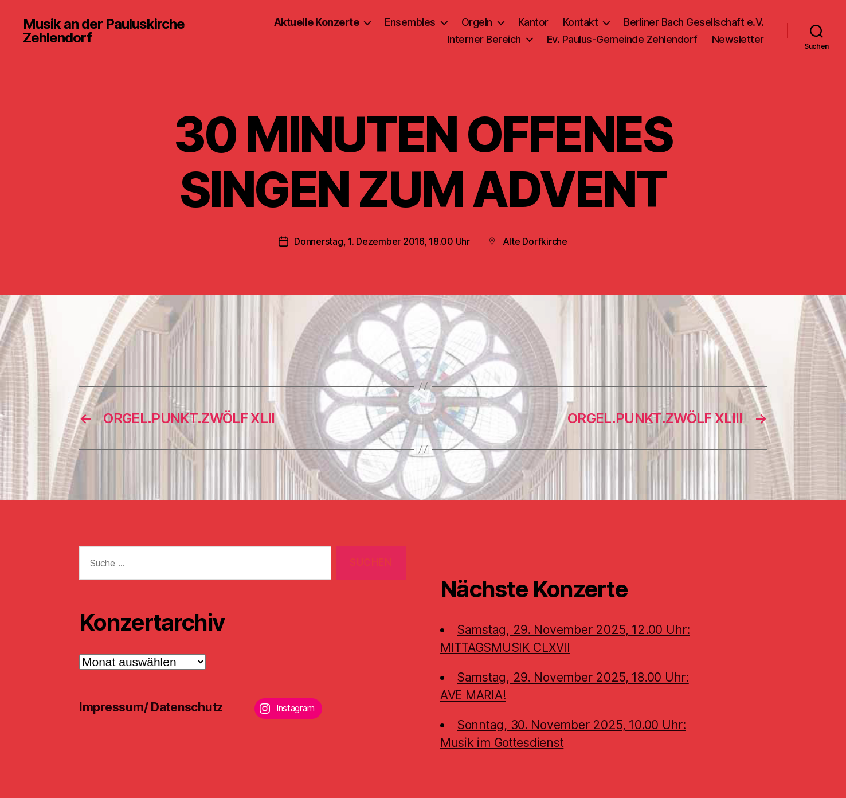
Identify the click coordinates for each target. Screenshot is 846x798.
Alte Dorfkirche (535, 241)
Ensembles (410, 22)
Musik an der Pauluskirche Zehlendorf (104, 31)
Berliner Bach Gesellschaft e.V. (694, 22)
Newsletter (738, 39)
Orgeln (476, 22)
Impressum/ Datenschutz (151, 706)
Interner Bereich (484, 39)
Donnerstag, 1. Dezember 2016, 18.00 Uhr (381, 241)
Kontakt (580, 22)
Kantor (533, 22)
